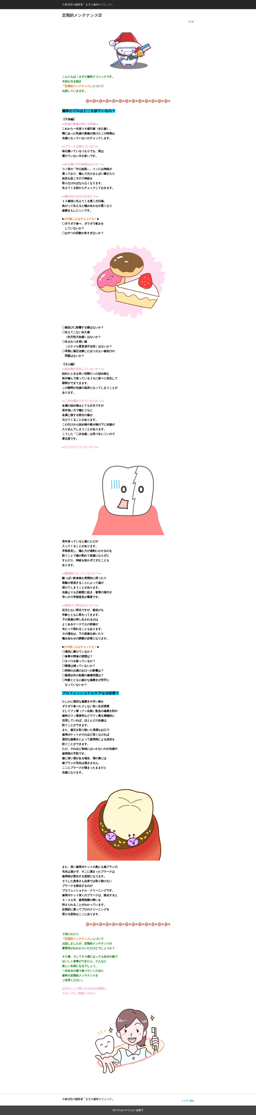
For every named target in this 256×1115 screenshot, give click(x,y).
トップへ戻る (187, 1101)
